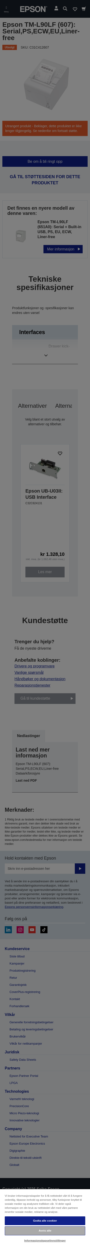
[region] (45, 1217)
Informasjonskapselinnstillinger (45, 1240)
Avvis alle (45, 1230)
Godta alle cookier (45, 1220)
